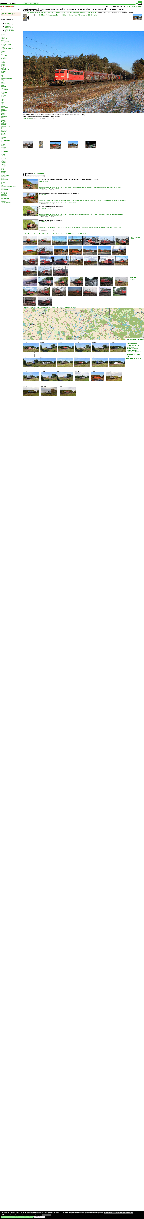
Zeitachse (3, 201)
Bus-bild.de (7, 23)
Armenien (3, 40)
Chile (2, 53)
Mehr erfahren (46, 1215)
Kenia (2, 93)
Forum (25, 3)
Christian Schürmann (45, 208)
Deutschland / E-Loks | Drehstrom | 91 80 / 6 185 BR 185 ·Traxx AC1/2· (57, 214)
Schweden (3, 153)
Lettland (3, 105)
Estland (3, 62)
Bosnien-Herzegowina (6, 48)
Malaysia (3, 113)
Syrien (2, 168)
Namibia (3, 127)
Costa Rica (4, 55)
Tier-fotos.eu (8, 32)
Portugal (3, 144)
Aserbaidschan (5, 41)
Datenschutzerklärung (6, 202)
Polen (2, 143)
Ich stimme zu (40, 1217)
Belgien (3, 45)
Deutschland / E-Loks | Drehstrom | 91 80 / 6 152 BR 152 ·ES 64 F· (56, 187)
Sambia (3, 148)
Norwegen (3, 133)
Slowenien (3, 162)
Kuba (2, 100)
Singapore (3, 160)
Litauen (3, 109)
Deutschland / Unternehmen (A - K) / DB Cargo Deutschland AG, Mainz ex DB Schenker (67, 15)
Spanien (3, 164)
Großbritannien (5, 69)
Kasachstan (4, 92)
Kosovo (3, 98)
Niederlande (4, 130)
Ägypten (3, 34)
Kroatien (3, 99)
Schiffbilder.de (8, 26)
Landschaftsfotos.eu (9, 30)
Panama (3, 138)
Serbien (3, 157)
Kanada (3, 91)
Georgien (3, 67)
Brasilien (3, 50)
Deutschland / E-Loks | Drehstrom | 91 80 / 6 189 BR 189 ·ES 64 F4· (56, 227)
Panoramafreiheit (5, 140)
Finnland (3, 64)
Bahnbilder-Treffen (6, 44)
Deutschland (51, 12)
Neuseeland (4, 129)
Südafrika (3, 167)
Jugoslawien (4, 88)
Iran (2, 76)
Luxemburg (4, 110)
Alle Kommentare (39, 173)
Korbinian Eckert (43, 181)
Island (2, 79)
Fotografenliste (5, 198)
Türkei (2, 178)
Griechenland (4, 68)
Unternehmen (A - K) (61, 12)
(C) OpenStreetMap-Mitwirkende (134, 339)
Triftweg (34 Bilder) (133, 354)
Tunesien (3, 177)
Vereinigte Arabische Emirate (8, 186)
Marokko (3, 115)
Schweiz (3, 154)
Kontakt (30, 3)
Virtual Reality (4, 197)
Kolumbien (3, 95)
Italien (2, 82)
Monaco (3, 120)
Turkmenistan (4, 179)
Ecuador (3, 60)
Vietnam (3, 188)
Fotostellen (4, 200)
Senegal (3, 155)
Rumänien (3, 146)
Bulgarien (3, 51)
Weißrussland (4, 189)
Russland (3, 147)
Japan (2, 85)
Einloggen (128, 6)
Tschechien (4, 174)
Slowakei (3, 161)
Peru (2, 141)
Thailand (3, 172)
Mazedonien (4, 116)
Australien (3, 43)
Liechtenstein (4, 107)
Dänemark (3, 57)
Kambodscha (4, 89)
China (2, 54)
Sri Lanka (3, 165)
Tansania (3, 171)
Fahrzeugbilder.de (9, 24)
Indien (2, 72)
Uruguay (3, 184)
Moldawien (3, 119)
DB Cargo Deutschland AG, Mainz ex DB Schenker (82, 12)
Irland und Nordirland (6, 78)
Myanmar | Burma (5, 126)
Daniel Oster (42, 194)
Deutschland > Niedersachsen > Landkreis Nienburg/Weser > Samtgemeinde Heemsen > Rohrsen (49, 307)
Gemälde (3, 194)
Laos (2, 103)
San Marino (4, 150)
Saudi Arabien (4, 151)
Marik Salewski (27, 118)
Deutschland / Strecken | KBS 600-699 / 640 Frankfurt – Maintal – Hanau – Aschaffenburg (60, 200)
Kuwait (2, 102)
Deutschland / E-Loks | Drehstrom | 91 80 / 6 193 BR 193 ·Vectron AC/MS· (57, 202)
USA (2, 185)
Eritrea (2, 61)
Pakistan (3, 136)
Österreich (3, 134)
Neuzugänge (4, 193)
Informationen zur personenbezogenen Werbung (118, 1212)
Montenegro (4, 123)
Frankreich (3, 65)
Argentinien (4, 38)
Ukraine (3, 181)
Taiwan (2, 169)
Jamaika (3, 84)
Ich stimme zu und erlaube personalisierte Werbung (17, 1217)
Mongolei (3, 122)
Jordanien (3, 86)
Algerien (3, 37)
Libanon (3, 106)
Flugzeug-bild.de (9, 27)
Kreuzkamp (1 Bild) (132, 358)
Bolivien (3, 47)
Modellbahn (4, 195)
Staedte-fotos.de (9, 29)
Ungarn (3, 182)
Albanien (3, 36)
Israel (2, 81)
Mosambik (3, 124)
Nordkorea (3, 131)
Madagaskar (4, 112)
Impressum (36, 3)
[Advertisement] (36, 24)
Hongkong (3, 71)
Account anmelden (137, 6)
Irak (2, 75)
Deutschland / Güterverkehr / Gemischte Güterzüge (85, 187)
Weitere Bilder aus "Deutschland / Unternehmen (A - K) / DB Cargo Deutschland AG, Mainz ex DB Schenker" (54, 234)
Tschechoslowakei (5, 175)
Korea (2, 96)
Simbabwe (3, 158)
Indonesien (4, 74)
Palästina (3, 137)
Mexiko (3, 117)
